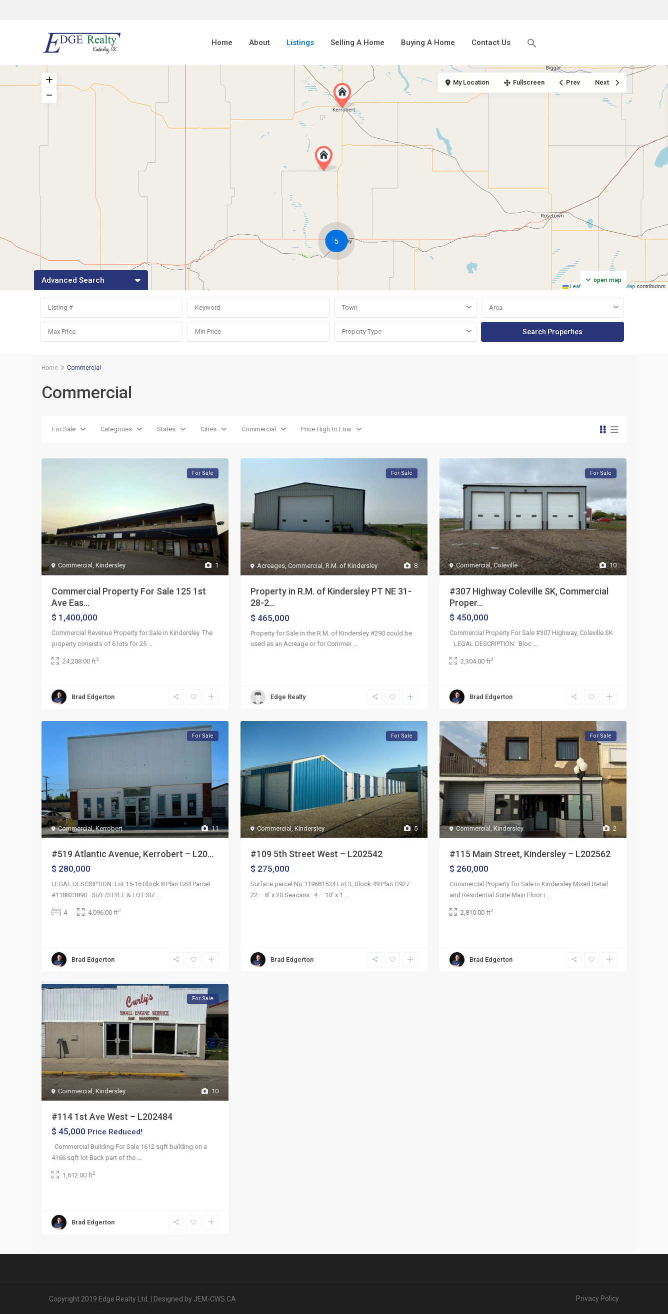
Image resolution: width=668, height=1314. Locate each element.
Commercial (259, 429)
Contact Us (491, 42)
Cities (208, 429)
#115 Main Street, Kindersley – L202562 (530, 854)
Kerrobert (109, 828)
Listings (300, 42)
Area (495, 307)
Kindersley (111, 565)
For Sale (64, 429)
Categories (116, 429)
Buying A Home (428, 42)
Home (222, 42)
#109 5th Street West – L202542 (316, 854)
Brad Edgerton (93, 697)
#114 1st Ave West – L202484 (112, 1116)
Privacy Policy (597, 1298)
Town (350, 307)
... (150, 643)
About (259, 42)
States (166, 429)
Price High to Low (326, 429)
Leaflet (574, 286)
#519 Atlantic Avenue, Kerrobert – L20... (133, 854)
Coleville (506, 565)
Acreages (271, 565)
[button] (532, 43)
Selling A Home (357, 42)
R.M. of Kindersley (352, 565)
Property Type (362, 331)
